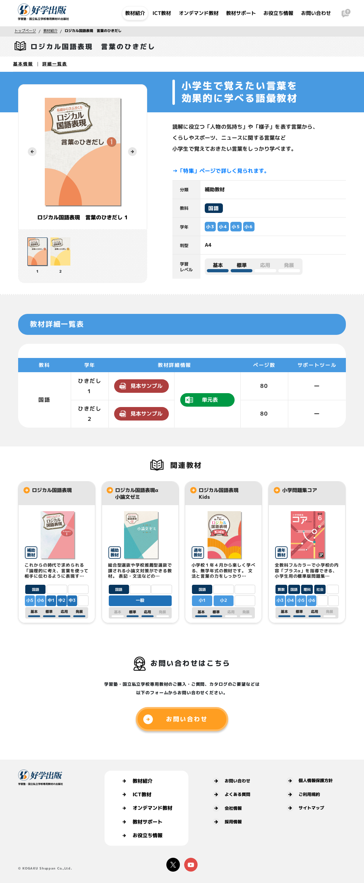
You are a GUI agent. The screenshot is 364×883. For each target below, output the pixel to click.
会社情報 (227, 808)
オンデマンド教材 (199, 13)
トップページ (25, 30)
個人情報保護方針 (310, 780)
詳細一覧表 (54, 64)
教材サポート (241, 13)
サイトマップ (305, 808)
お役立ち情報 (278, 13)
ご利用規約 (303, 794)
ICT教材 (161, 13)
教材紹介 (135, 13)
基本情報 (23, 64)
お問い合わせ (316, 13)
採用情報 (227, 821)
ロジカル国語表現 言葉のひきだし (93, 30)
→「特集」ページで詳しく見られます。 (220, 171)
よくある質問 (231, 794)
